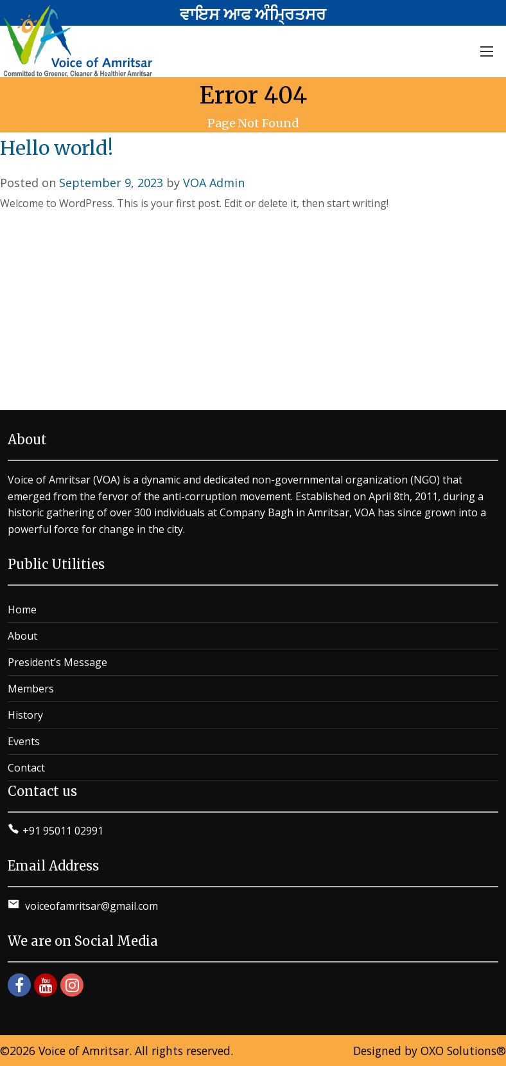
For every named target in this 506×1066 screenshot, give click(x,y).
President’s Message (57, 662)
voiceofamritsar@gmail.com (90, 906)
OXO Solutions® (463, 1050)
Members (31, 689)
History (25, 715)
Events (24, 741)
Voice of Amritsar (84, 1050)
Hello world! (56, 148)
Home (22, 609)
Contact (26, 768)
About (22, 636)
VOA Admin (214, 182)
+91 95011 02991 (62, 831)
